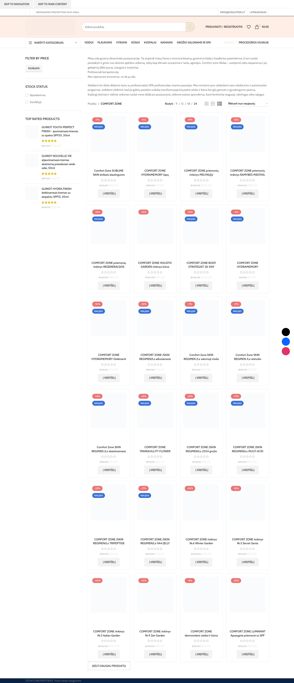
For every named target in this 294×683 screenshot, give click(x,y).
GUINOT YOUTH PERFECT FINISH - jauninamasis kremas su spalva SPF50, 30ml (60, 131)
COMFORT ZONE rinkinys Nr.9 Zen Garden (155, 633)
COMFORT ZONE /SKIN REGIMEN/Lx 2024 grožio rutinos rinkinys (201, 451)
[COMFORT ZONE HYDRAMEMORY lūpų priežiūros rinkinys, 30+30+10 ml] (155, 141)
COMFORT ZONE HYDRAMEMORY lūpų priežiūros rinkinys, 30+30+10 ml (155, 176)
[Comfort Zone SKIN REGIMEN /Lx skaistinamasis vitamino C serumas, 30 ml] (109, 417)
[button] (109, 193)
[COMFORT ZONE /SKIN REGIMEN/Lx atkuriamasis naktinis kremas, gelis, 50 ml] (155, 325)
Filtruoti (34, 68)
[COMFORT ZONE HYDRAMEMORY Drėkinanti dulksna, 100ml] (109, 325)
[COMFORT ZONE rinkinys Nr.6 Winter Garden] (201, 509)
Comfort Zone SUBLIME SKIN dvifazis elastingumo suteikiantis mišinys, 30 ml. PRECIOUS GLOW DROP (108, 176)
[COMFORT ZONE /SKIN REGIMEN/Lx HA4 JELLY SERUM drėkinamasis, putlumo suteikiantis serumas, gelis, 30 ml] (155, 509)
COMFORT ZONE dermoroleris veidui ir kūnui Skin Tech (201, 635)
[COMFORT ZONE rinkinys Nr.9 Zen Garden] (155, 602)
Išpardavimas (38, 95)
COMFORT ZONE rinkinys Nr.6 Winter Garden (201, 541)
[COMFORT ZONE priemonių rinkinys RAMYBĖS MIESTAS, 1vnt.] (247, 141)
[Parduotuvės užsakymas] (248, 104)
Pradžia (92, 104)
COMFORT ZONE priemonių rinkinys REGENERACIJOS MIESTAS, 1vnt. (109, 267)
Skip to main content (52, 4)
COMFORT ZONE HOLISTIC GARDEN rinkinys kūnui (155, 265)
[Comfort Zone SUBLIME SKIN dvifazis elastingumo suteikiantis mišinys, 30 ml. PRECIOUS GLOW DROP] (109, 141)
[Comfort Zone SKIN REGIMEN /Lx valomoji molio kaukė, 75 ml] (201, 325)
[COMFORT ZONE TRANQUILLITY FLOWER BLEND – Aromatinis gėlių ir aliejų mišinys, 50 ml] (155, 417)
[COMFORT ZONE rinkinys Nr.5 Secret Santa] (247, 509)
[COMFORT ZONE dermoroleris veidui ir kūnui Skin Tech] (201, 602)
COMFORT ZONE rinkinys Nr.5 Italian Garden (108, 633)
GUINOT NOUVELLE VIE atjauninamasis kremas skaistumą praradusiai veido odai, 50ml (58, 162)
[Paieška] (138, 27)
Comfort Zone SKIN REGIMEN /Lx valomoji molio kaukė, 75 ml (201, 359)
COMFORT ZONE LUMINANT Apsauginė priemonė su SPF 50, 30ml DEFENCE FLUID (247, 635)
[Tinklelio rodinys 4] (219, 103)
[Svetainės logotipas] (50, 26)
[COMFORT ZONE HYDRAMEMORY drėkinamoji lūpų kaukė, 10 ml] (247, 233)
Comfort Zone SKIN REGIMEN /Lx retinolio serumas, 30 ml (247, 359)
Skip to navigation (16, 4)
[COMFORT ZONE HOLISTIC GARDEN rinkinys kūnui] (155, 233)
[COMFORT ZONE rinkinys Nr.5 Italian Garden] (109, 602)
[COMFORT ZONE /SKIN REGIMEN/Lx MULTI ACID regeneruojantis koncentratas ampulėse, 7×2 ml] (247, 417)
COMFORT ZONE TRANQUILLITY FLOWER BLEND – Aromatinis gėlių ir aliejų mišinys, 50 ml (155, 453)
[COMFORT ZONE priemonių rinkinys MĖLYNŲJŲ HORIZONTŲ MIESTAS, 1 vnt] (201, 141)
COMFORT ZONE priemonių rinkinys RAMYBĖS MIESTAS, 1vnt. (247, 174)
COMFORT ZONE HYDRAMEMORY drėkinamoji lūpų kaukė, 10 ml (247, 269)
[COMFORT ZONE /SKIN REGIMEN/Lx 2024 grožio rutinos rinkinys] (201, 417)
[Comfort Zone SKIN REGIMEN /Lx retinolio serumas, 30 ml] (247, 325)
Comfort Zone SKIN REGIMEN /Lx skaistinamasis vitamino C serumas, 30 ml (108, 451)
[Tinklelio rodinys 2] (206, 103)
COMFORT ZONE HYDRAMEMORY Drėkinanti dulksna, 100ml (108, 359)
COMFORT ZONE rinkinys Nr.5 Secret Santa (247, 541)
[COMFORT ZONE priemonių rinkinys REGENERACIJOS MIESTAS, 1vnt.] (109, 233)
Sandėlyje (36, 102)
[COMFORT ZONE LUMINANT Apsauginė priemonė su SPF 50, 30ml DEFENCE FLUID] (247, 602)
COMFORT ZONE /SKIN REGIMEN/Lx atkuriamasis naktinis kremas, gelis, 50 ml (155, 359)
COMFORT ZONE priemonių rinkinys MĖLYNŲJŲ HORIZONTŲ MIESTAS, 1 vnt (201, 174)
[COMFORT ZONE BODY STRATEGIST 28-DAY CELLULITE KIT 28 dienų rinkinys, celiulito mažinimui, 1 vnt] (201, 233)
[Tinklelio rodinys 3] (213, 103)
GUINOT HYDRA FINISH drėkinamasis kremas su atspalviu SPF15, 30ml (56, 193)
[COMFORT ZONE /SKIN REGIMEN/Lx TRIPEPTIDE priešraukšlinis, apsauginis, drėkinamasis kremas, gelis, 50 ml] (109, 509)
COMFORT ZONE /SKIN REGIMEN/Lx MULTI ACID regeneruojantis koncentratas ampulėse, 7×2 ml (247, 453)
